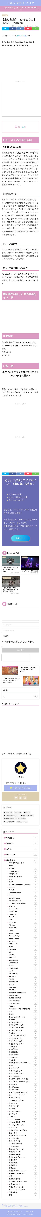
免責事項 (28, 1211)
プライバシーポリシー (16, 1211)
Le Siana (23, 949)
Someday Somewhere (23, 992)
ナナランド (23, 1114)
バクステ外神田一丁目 (23, 1122)
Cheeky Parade (23, 893)
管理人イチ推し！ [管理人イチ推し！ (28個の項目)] (22, 822)
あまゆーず (23, 1020)
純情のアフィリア (23, 1184)
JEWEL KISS (23, 933)
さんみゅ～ (23, 1033)
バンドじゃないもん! (23, 1125)
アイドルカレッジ (23, 1071)
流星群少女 (23, 1165)
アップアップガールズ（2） (23, 1079)
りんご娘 (23, 1060)
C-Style (23, 890)
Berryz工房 (23, 874)
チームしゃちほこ (23, 1111)
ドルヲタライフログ (20, 3)
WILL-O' (23, 1006)
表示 (23, 127)
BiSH (23, 882)
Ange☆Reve (23, 871)
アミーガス (23, 1084)
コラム (21, 849)
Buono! (23, 887)
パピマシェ (23, 1128)
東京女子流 (23, 1163)
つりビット (23, 1047)
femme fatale (23, 909)
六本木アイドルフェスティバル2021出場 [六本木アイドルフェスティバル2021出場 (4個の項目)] (16, 818)
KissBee (23, 941)
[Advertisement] (21, 99)
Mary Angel (23, 960)
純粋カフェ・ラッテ (23, 1187)
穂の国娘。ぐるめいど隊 (23, 1182)
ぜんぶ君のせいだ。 (23, 1038)
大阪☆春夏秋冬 (23, 1155)
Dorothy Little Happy (23, 903)
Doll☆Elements (23, 901)
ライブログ (21, 854)
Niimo (23, 965)
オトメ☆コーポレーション (23, 1092)
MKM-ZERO (23, 963)
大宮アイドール (23, 1152)
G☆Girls (23, 922)
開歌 (23, 1195)
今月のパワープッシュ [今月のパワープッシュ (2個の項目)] (28, 815)
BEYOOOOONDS (23, 876)
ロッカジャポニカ (23, 1144)
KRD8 (23, 947)
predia (23, 984)
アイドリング (23, 1068)
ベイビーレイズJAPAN (23, 1136)
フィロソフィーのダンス (23, 1130)
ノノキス (23, 1117)
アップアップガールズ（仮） (23, 1082)
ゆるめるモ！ (23, 1057)
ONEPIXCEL (23, 968)
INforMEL (23, 928)
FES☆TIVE (23, 912)
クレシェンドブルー (23, 1101)
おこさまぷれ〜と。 (23, 1022)
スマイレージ (23, 1106)
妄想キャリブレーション (23, 1157)
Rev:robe (23, 987)
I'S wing (23, 925)
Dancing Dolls (23, 898)
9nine (23, 866)
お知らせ (21, 843)
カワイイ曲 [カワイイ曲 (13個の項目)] (18, 812)
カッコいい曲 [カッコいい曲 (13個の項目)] (9, 812)
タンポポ (23, 1109)
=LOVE (23, 868)
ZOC (23, 1011)
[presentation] (16, 657)
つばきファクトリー (23, 1044)
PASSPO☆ (23, 974)
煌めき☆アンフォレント (23, 1171)
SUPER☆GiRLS (23, 998)
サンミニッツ (23, 1103)
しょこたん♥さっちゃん (23, 1036)
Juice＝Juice (23, 938)
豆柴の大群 (23, 1192)
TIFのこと (21, 838)
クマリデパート (23, 1098)
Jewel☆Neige (23, 936)
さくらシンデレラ (23, 1030)
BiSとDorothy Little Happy (23, 885)
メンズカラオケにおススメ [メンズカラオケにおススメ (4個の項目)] (12, 815)
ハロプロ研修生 (23, 1119)
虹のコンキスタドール (23, 1190)
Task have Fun (23, 1001)
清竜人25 (23, 1168)
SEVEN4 (23, 990)
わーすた (23, 1065)
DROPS (23, 906)
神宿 (23, 1176)
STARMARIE (23, 995)
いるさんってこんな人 (20, 788)
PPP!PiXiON (23, 982)
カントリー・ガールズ (23, 1095)
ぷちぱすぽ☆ (23, 1052)
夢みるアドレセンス (23, 1149)
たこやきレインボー (23, 1041)
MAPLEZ (23, 957)
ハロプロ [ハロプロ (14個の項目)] (27, 812)
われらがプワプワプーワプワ (23, 1063)
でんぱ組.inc (23, 1049)
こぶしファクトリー (23, 1028)
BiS (23, 879)
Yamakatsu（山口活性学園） (23, 1009)
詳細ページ (20, 538)
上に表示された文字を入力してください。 (18, 642)
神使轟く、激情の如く (23, 1173)
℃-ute (23, 1014)
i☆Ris (23, 930)
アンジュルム (23, 1087)
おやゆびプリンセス (23, 1025)
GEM (23, 920)
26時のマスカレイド (23, 863)
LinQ (23, 952)
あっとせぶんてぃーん (23, 1017)
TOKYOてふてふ (23, 1003)
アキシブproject (23, 1076)
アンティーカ (23, 1090)
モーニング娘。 (23, 1138)
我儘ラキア (23, 1160)
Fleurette (23, 914)
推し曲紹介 (21, 860)
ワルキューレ (23, 1146)
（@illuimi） (21, 36)
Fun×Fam (23, 917)
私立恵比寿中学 (23, 1179)
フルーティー (23, 1133)
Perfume (5, 15)
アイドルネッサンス (23, 1074)
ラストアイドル (23, 1141)
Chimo (23, 895)
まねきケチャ (23, 1055)
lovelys (23, 955)
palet (23, 971)
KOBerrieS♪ (23, 944)
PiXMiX (23, 979)
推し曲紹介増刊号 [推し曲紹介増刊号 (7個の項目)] (10, 822)
